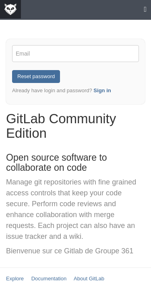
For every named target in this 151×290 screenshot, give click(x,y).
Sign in (102, 90)
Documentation (48, 279)
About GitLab (89, 279)
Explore (15, 279)
